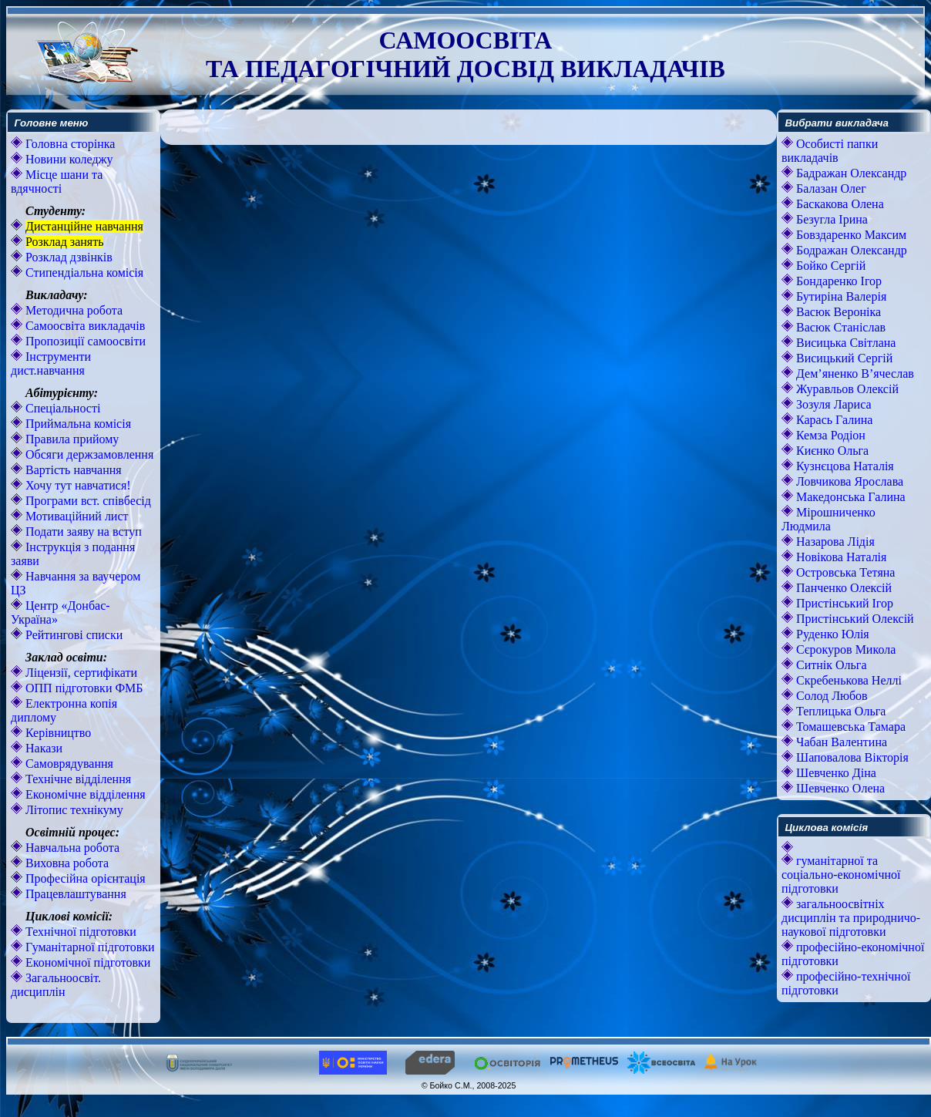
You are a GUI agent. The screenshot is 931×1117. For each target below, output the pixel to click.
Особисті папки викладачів (829, 150)
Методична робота (72, 310)
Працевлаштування (74, 893)
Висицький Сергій (842, 358)
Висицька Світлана (844, 342)
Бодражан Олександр (850, 250)
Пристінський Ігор (843, 603)
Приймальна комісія (76, 423)
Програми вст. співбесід (86, 500)
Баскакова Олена (838, 203)
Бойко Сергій (829, 265)
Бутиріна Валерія (839, 296)
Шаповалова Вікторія (851, 757)
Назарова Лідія (834, 541)
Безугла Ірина (830, 219)
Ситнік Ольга (830, 664)
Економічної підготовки (86, 962)
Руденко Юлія (831, 634)
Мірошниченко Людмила (828, 519)
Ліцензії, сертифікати (79, 672)
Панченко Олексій (842, 587)
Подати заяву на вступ (82, 531)
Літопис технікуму (72, 809)
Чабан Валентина (840, 742)
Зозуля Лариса (832, 404)
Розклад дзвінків (67, 257)
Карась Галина (832, 419)
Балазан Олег (829, 188)
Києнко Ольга (831, 450)
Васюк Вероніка (837, 311)
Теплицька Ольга (839, 711)
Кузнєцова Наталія (843, 466)
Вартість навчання (72, 469)
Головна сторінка (68, 143)
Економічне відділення (84, 794)
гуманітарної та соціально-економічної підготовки (840, 874)
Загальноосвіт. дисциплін (56, 984)
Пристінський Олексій (853, 618)
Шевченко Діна (834, 772)
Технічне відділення (76, 779)
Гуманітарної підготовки (88, 947)
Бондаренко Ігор (837, 281)
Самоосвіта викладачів (83, 325)
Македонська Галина (849, 496)
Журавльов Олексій (846, 388)
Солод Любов (830, 695)
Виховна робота (65, 863)
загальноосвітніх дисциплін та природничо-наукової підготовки (850, 917)
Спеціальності (61, 408)
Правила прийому (70, 439)
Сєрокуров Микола (844, 649)
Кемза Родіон (829, 435)
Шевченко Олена (839, 788)
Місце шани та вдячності (57, 181)
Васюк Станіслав (839, 327)
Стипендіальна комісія (82, 272)
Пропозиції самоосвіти (84, 341)
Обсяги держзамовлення (87, 454)
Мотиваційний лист (75, 516)
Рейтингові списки (72, 634)
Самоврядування (67, 763)
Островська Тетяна (844, 572)
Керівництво (56, 732)
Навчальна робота (70, 847)
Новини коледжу (67, 159)
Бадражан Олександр (849, 173)
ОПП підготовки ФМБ (82, 688)
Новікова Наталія (839, 557)
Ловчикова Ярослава (848, 481)
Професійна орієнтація (84, 878)
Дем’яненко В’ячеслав (853, 373)
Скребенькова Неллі (847, 680)
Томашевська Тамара (849, 726)
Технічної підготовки (79, 931)
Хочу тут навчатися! (76, 485)
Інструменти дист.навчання (51, 363)
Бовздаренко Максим (849, 234)
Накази (42, 748)
